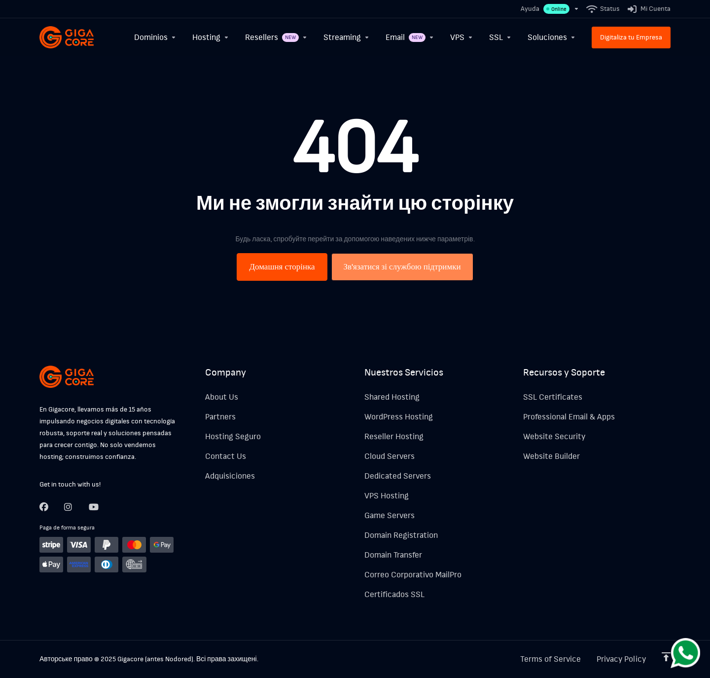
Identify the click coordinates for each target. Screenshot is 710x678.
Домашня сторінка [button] (282, 267)
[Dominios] (155, 37)
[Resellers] (276, 37)
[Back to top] (666, 656)
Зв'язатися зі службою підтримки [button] (402, 267)
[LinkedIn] (93, 506)
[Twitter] (68, 506)
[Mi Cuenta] (647, 9)
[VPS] (461, 37)
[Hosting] (210, 37)
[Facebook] (44, 506)
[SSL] (500, 37)
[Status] (603, 9)
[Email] (410, 37)
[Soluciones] (552, 37)
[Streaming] (347, 37)
